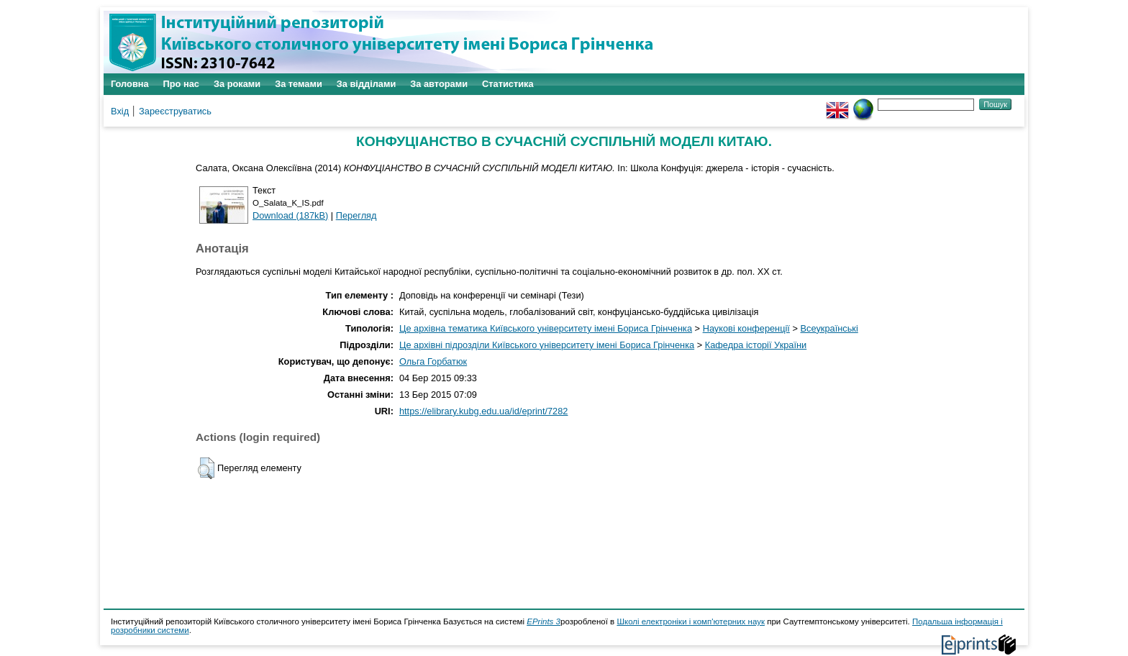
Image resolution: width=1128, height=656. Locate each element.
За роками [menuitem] (237, 83)
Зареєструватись (175, 111)
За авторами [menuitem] (439, 83)
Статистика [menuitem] (508, 83)
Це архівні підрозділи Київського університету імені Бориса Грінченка (546, 345)
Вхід (120, 111)
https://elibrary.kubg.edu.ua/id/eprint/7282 (483, 411)
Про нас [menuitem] (181, 83)
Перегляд (356, 215)
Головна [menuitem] (130, 83)
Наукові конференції (746, 328)
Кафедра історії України (756, 345)
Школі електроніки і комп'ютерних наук (691, 621)
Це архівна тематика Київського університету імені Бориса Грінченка (545, 328)
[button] (206, 468)
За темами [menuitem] (298, 83)
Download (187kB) (290, 215)
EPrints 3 (543, 621)
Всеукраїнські (829, 328)
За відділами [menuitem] (366, 83)
